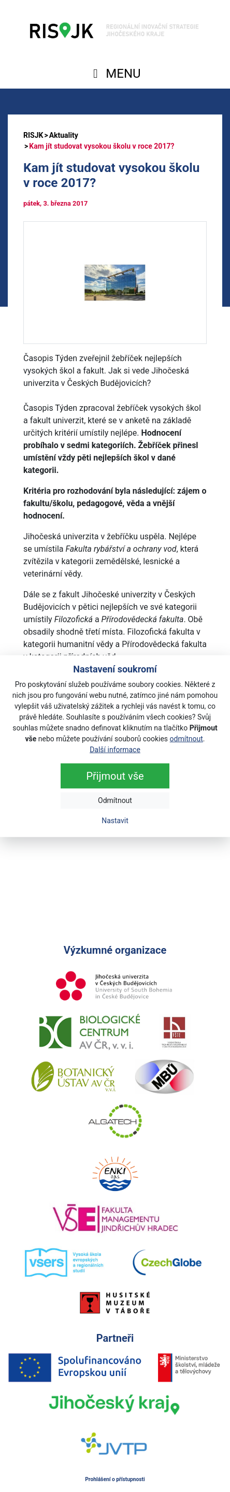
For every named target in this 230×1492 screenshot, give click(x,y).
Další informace (115, 749)
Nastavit (115, 820)
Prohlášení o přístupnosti (115, 1479)
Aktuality (63, 135)
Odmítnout (115, 800)
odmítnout (186, 738)
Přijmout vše (114, 775)
